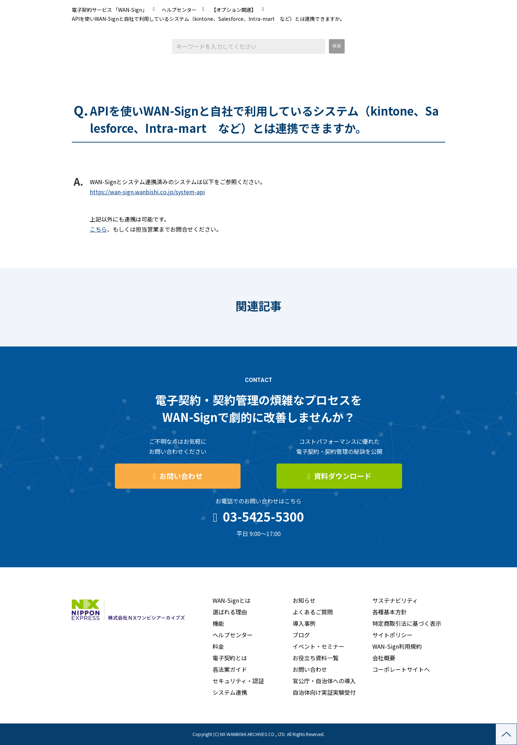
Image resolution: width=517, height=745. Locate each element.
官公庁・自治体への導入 (324, 680)
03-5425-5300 (263, 516)
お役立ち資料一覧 (316, 657)
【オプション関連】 (233, 9)
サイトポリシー (392, 634)
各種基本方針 (389, 611)
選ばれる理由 (230, 611)
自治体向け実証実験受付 (324, 692)
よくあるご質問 (313, 611)
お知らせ (304, 600)
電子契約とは (230, 657)
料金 (218, 646)
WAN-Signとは (232, 600)
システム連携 (230, 692)
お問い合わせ (180, 476)
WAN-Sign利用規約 (397, 646)
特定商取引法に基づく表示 (406, 623)
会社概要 (383, 657)
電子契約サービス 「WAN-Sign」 (109, 9)
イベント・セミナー (318, 646)
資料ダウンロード (342, 476)
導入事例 (304, 623)
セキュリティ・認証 (238, 680)
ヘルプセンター (179, 9)
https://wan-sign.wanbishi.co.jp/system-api (147, 191)
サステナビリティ (395, 600)
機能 (218, 623)
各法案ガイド (230, 669)
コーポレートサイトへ (401, 669)
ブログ (301, 634)
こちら (98, 229)
